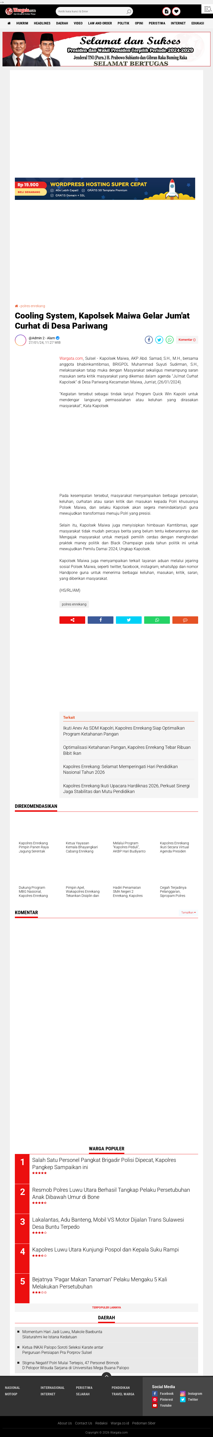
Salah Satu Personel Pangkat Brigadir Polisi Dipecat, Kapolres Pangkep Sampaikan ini (104, 1163)
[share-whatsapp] (170, 340)
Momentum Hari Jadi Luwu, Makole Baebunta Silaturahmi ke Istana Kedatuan (62, 1334)
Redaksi (101, 1423)
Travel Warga (123, 1394)
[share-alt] (72, 620)
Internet (178, 23)
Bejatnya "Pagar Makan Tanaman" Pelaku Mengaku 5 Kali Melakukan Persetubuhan (99, 1283)
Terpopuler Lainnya (106, 1307)
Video (78, 23)
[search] (94, 11)
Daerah (62, 23)
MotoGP (11, 1394)
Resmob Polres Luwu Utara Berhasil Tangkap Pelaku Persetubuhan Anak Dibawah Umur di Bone (111, 1193)
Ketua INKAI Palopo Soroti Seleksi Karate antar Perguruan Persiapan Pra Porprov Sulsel (62, 1350)
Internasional (53, 1388)
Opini (139, 23)
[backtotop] (106, 1377)
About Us (65, 1423)
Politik (123, 23)
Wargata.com (71, 358)
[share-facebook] (149, 340)
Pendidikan (121, 1388)
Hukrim (22, 23)
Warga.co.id (120, 1423)
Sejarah (83, 1394)
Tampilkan (188, 912)
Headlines (42, 23)
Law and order (100, 23)
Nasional (12, 1388)
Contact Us (83, 1423)
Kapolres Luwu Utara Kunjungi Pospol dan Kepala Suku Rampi (105, 1250)
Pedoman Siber (144, 1423)
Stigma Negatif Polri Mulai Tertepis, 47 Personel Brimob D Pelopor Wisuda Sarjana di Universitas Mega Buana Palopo (75, 1365)
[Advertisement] (34, 424)
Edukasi (197, 23)
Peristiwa (157, 23)
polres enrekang (33, 306)
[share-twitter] (159, 340)
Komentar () (187, 339)
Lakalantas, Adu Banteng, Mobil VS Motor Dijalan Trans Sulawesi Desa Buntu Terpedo (108, 1223)
